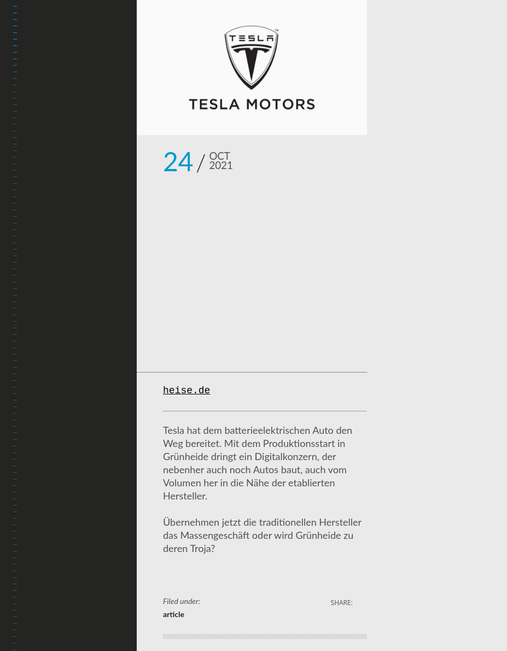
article (173, 614)
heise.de (186, 391)
